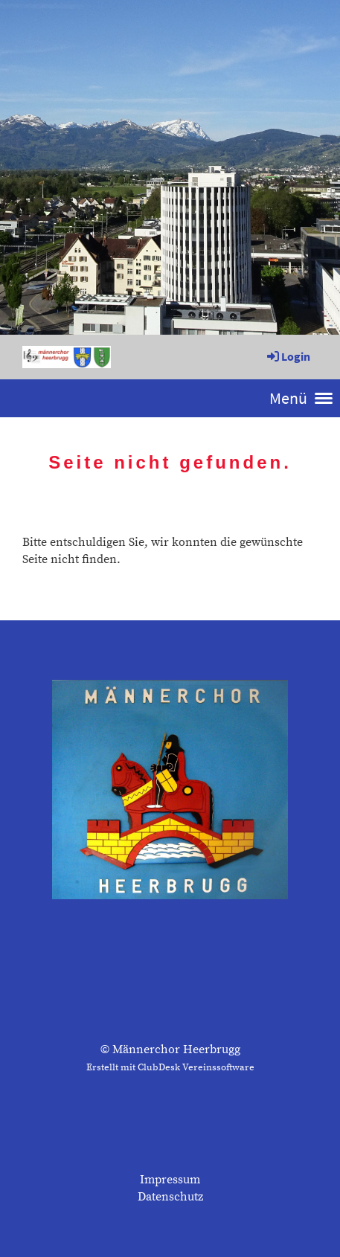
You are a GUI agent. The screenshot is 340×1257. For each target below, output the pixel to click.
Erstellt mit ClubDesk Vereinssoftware (170, 1067)
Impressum (170, 1179)
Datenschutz (170, 1196)
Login (287, 356)
